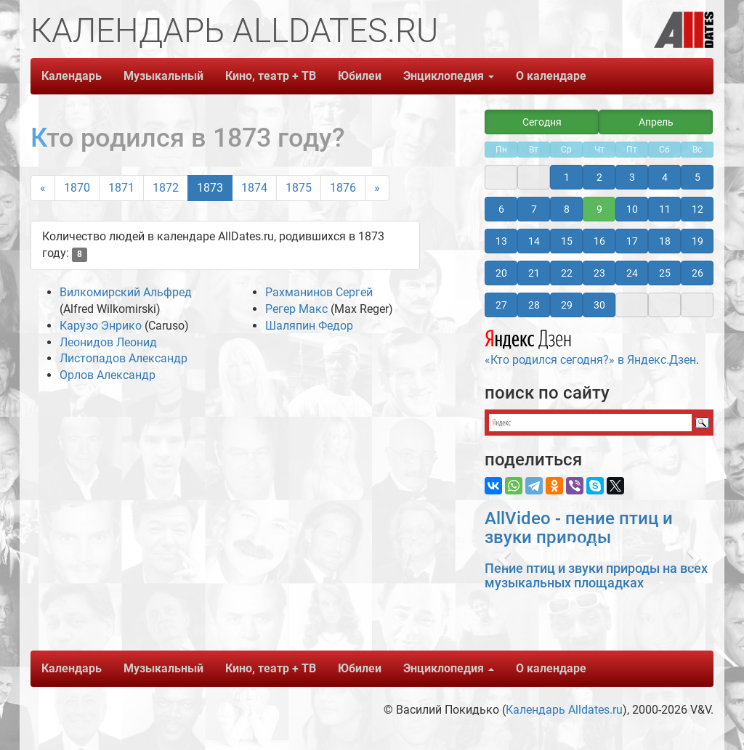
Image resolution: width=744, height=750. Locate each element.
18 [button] (665, 241)
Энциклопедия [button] (448, 76)
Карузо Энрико (101, 326)
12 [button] (697, 209)
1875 (299, 188)
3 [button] (632, 177)
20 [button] (501, 273)
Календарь (71, 76)
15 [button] (567, 241)
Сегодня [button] (542, 122)
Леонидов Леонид (108, 342)
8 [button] (567, 209)
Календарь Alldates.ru (564, 710)
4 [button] (665, 177)
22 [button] (567, 273)
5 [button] (697, 177)
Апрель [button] (656, 122)
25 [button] (665, 273)
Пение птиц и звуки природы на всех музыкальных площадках (596, 575)
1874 (254, 188)
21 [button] (534, 273)
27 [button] (501, 305)
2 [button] (599, 177)
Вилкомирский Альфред (126, 292)
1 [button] (567, 177)
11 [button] (665, 209)
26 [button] (697, 273)
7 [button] (534, 209)
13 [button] (501, 241)
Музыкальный (163, 76)
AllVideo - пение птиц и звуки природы (579, 527)
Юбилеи (359, 76)
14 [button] (534, 241)
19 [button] (697, 241)
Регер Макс (296, 309)
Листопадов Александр (123, 358)
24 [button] (632, 273)
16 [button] (599, 241)
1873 (210, 188)
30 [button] (599, 305)
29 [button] (567, 305)
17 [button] (632, 241)
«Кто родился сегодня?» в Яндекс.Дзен (590, 346)
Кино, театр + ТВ (270, 76)
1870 (77, 188)
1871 (121, 188)
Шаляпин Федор (309, 326)
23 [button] (599, 273)
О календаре (551, 76)
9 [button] (599, 209)
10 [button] (632, 209)
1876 (343, 188)
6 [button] (501, 209)
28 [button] (534, 305)
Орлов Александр (107, 375)
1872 (166, 188)
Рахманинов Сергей (319, 292)
